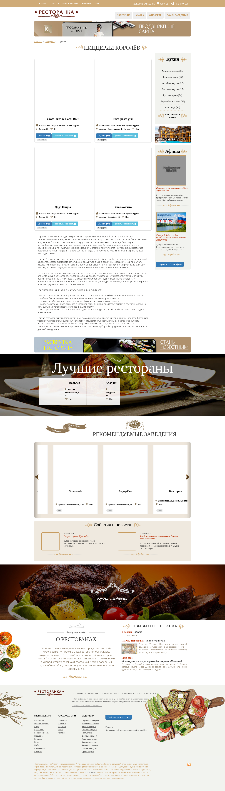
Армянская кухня (90, 742)
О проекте (155, 15)
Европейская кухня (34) (173, 101)
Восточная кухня (89, 730)
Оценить (44, 136)
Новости (42, 3)
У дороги (127, 632)
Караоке (38, 751)
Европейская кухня (90, 720)
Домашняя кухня (89, 736)
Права (60, 730)
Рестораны (39, 720)
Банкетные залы (41, 733)
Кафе (36, 727)
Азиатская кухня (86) (172, 71)
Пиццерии (38, 736)
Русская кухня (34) (172, 95)
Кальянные (39, 748)
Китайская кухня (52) (173, 83)
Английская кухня (90, 745)
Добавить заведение (144, 4)
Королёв (162, 3)
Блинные (38, 739)
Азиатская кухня (89, 739)
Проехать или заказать (65, 136)
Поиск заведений (177, 15)
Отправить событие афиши (170, 269)
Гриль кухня (87, 733)
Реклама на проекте (92, 3)
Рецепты (109, 727)
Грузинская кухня (90, 748)
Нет (54, 129)
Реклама (61, 733)
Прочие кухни (88, 751)
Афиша (54, 3)
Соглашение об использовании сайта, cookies (126, 730)
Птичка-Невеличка (132, 640)
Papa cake (127, 657)
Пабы (36, 745)
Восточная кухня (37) (173, 89)
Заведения (123, 15)
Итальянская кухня (90, 723)
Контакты (62, 723)
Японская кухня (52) (172, 77)
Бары (36, 742)
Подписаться (179, 3)
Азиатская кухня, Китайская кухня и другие (57, 125)
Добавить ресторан (69, 3)
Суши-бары (39, 730)
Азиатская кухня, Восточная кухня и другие (57, 213)
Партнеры (62, 727)
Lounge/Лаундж (41, 723)
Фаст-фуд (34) (172, 107)
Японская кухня (89, 727)
